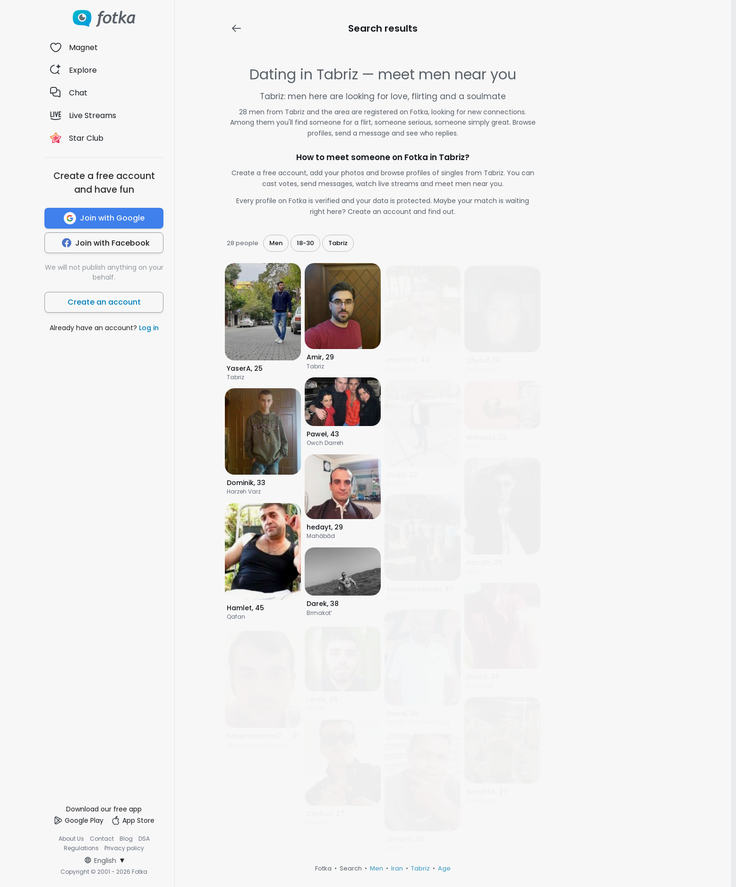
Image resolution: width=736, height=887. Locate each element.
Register (437, 510)
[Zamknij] (463, 373)
